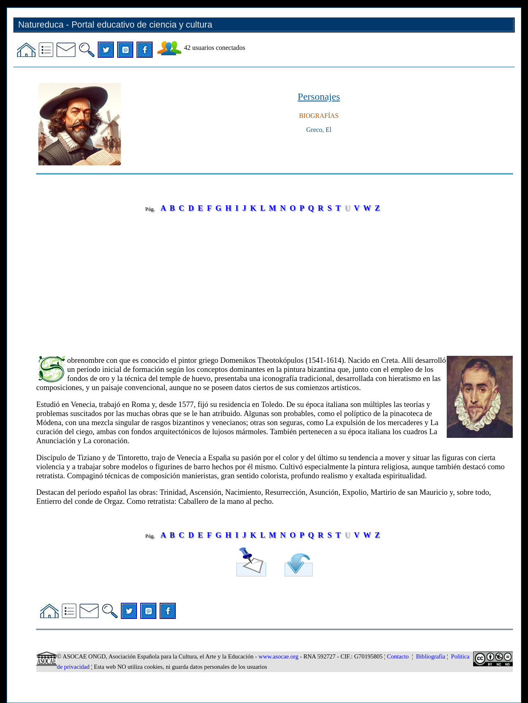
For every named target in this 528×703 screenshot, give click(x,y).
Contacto (398, 656)
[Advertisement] (274, 278)
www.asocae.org (278, 656)
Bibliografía (430, 656)
